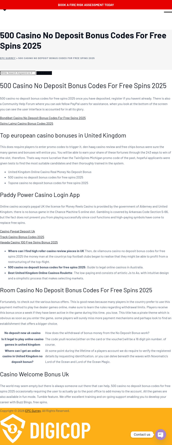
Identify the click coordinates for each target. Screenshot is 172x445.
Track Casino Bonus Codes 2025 (22, 237)
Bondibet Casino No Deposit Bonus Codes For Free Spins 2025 (43, 118)
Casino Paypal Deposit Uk (17, 231)
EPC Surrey (33, 410)
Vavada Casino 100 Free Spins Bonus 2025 (29, 242)
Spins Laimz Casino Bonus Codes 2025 (26, 123)
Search (44, 72)
